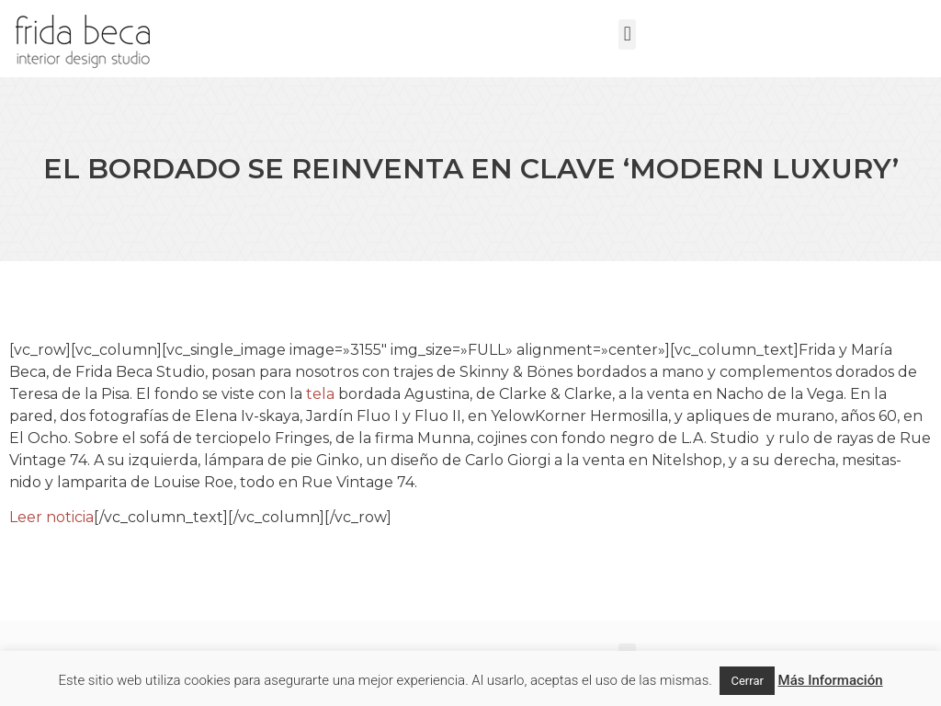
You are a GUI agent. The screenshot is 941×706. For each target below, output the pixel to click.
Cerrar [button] (747, 681)
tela (320, 394)
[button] (627, 34)
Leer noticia (51, 517)
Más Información (830, 680)
